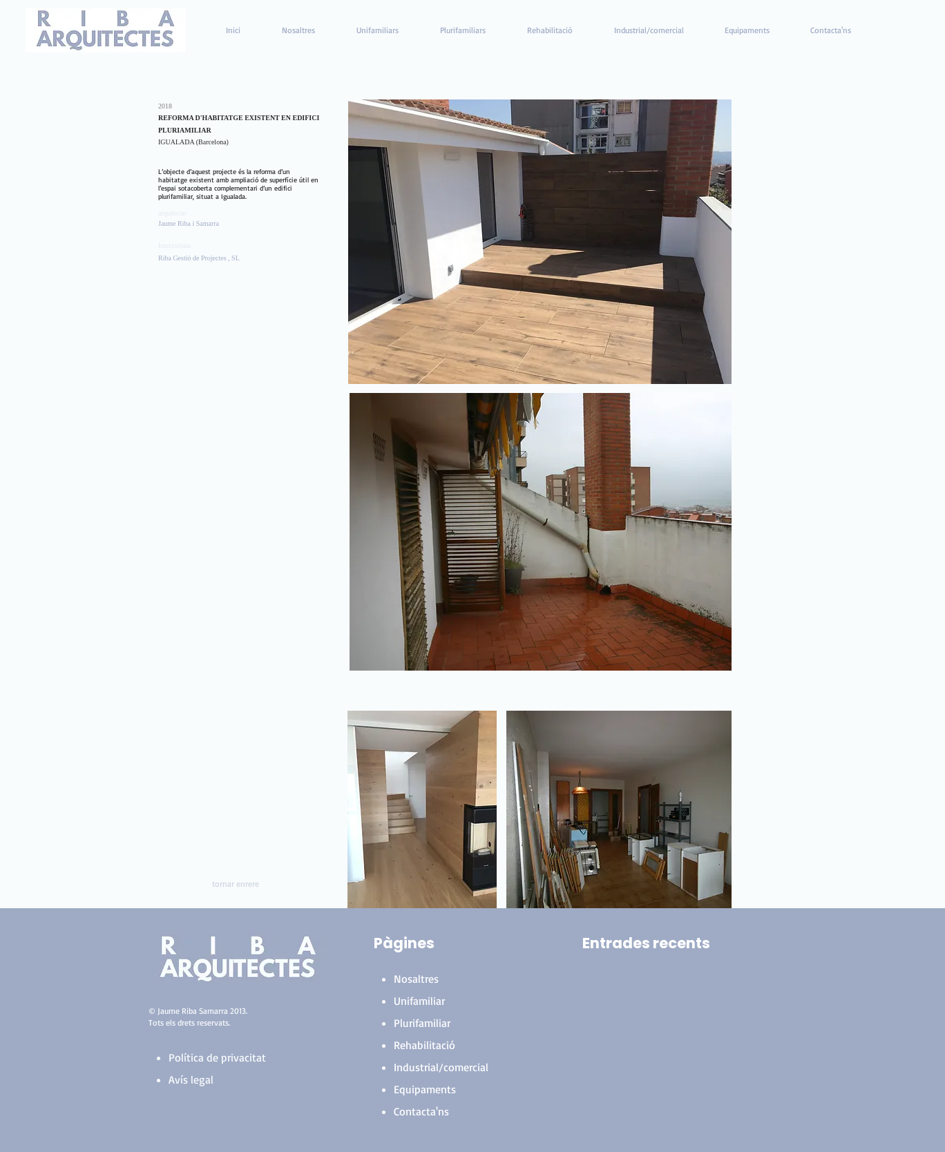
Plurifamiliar (422, 1023)
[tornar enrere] (236, 884)
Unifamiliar (419, 1001)
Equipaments (425, 1089)
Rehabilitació (424, 1045)
